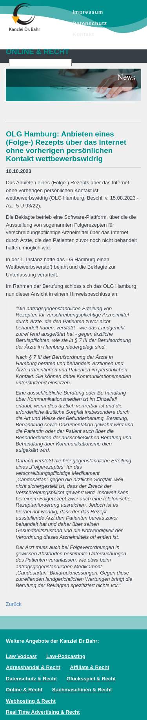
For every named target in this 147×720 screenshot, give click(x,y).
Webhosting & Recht (31, 701)
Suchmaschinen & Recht (82, 690)
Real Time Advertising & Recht (43, 712)
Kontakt (83, 34)
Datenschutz (90, 23)
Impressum (88, 12)
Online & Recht (24, 690)
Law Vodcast (21, 656)
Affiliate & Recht (89, 667)
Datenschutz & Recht (31, 679)
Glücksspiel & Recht (91, 679)
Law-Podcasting (65, 656)
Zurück (14, 604)
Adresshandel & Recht (33, 667)
